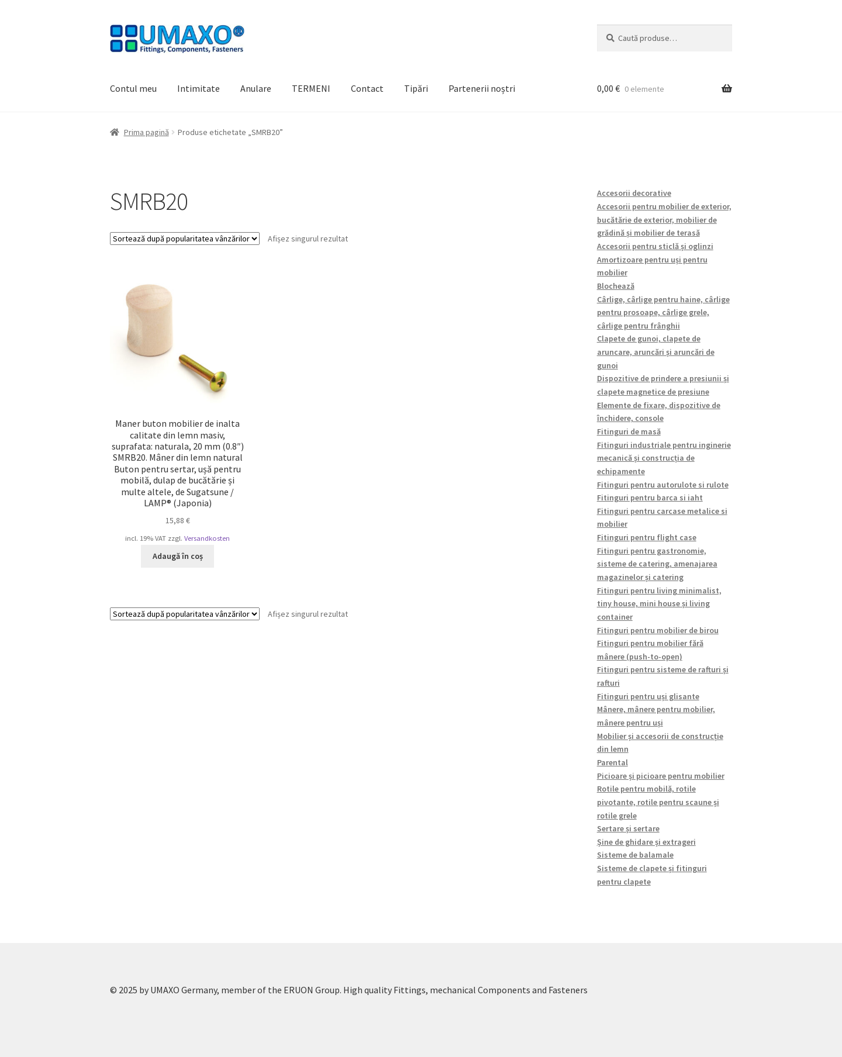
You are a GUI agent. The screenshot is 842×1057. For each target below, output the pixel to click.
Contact (367, 88)
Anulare (255, 88)
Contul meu (133, 88)
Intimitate (198, 88)
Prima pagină (146, 132)
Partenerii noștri (481, 88)
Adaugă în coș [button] (178, 556)
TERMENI (311, 88)
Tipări (416, 88)
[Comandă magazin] (185, 238)
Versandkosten (207, 538)
